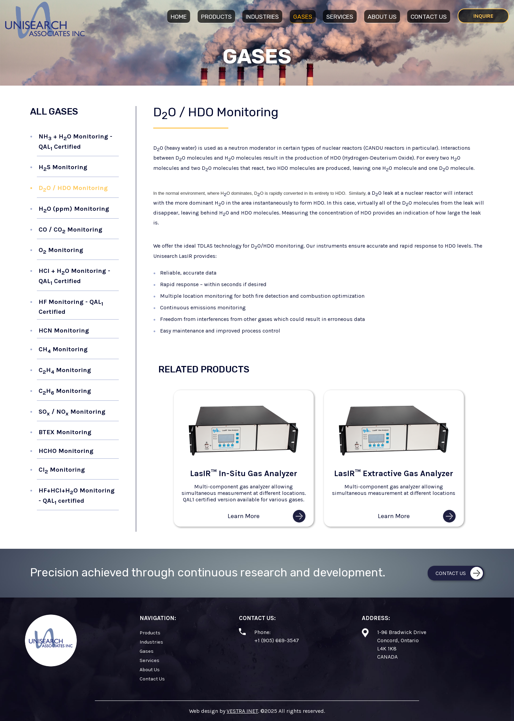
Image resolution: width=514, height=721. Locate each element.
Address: (376, 618)
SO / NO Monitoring (72, 412)
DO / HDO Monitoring (73, 188)
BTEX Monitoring (65, 432)
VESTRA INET (242, 711)
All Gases (54, 111)
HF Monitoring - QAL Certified (71, 307)
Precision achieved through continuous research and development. (207, 572)
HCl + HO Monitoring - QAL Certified (74, 276)
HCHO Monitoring (66, 451)
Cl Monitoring (62, 470)
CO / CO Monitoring (70, 230)
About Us (382, 16)
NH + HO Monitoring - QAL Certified (75, 142)
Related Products (203, 369)
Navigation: (158, 618)
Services (339, 16)
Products (216, 16)
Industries (262, 16)
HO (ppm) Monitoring (74, 209)
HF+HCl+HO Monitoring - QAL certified (77, 496)
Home (179, 16)
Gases (302, 16)
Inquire (483, 16)
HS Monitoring (63, 167)
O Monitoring (61, 250)
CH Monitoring (63, 349)
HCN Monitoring (64, 330)
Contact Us (429, 16)
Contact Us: (257, 618)
